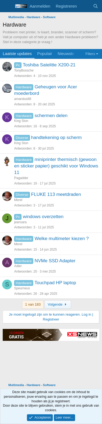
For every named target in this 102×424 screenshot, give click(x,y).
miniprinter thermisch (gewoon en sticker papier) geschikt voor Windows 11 (56, 166)
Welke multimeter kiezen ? (62, 238)
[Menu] (7, 6)
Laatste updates (17, 53)
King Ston (21, 121)
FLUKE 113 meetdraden (56, 194)
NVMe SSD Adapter (55, 260)
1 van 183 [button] (33, 304)
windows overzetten (43, 216)
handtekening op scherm (56, 137)
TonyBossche (23, 70)
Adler (18, 266)
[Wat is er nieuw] (84, 6)
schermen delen (51, 115)
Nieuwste (66, 53)
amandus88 (22, 99)
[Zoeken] (95, 6)
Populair (44, 53)
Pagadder (21, 178)
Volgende (58, 304)
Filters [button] (90, 54)
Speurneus (22, 288)
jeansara (20, 222)
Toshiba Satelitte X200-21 (49, 64)
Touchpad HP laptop (55, 282)
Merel (18, 200)
